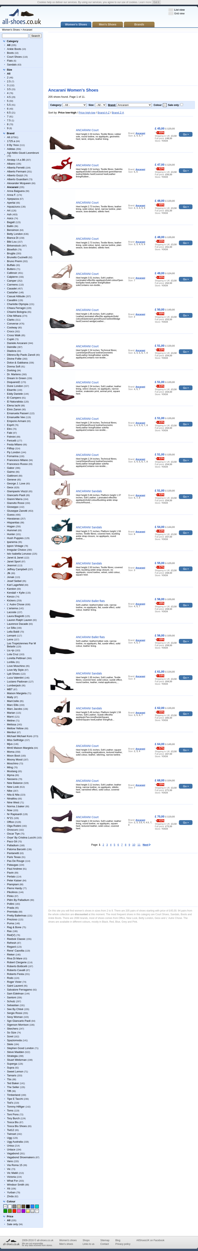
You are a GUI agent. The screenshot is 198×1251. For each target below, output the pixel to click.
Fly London (13, 452)
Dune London (15, 386)
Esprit (10, 425)
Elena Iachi (13, 405)
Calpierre (12, 276)
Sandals (12, 64)
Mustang (12, 771)
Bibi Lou (12, 241)
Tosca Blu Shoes (17, 1126)
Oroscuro (12, 829)
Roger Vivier (14, 981)
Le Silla (11, 627)
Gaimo (11, 471)
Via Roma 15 (14, 1165)
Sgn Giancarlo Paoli (19, 1020)
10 (133, 844)
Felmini (11, 436)
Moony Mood (14, 759)
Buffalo (11, 265)
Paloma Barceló (16, 849)
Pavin (10, 872)
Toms (10, 1110)
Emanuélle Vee (16, 417)
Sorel (10, 1036)
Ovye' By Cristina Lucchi (21, 837)
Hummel (12, 530)
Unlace (11, 1149)
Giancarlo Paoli (16, 495)
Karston (11, 588)
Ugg (9, 1137)
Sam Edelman (15, 993)
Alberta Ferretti (16, 167)
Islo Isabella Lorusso (19, 553)
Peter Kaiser (14, 880)
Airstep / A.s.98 (16, 159)
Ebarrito (11, 389)
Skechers (12, 1028)
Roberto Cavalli (16, 970)
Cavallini (12, 300)
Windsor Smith (15, 1184)
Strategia (12, 1055)
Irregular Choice (16, 549)
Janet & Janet (15, 557)
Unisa (10, 1145)
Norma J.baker (15, 806)
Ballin (10, 226)
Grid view (179, 13)
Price (10, 1216)
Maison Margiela (16, 693)
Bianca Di (12, 237)
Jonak (10, 577)
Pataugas (12, 864)
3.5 (9, 89)
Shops (86, 1240)
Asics (10, 218)
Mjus (10, 743)
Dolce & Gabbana (17, 362)
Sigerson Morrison (18, 1024)
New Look (13, 786)
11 (138, 844)
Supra (10, 1067)
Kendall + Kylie (16, 592)
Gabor (10, 467)
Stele (10, 1044)
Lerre (10, 639)
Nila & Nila (13, 794)
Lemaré (11, 635)
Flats (10, 60)
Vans (10, 1161)
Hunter (11, 534)
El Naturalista (15, 401)
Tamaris (11, 1075)
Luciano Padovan (17, 681)
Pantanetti (13, 853)
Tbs (9, 1079)
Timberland (13, 1094)
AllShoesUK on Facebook (150, 1240)
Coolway (12, 327)
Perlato (11, 876)
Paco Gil (12, 841)
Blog (117, 1240)
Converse (12, 323)
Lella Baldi (13, 631)
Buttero (11, 269)
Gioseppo (12, 506)
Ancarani (27, 29)
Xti (8, 1188)
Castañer (12, 292)
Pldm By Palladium (18, 899)
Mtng (10, 767)
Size (9, 69)
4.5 (9, 97)
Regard (11, 946)
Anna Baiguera (16, 191)
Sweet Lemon (15, 1071)
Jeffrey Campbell (17, 569)
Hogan (11, 526)
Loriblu (11, 662)
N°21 (10, 818)
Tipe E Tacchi (15, 1098)
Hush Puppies (15, 538)
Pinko (10, 896)
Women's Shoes (11, 29)
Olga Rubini (14, 825)
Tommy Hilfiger (16, 1106)
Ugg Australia (15, 1141)
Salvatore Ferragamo (19, 989)
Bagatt (11, 222)
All (8, 137)
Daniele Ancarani (17, 343)
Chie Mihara (14, 315)
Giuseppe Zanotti (17, 510)
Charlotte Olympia (17, 304)
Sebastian (13, 1005)
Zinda (10, 1196)
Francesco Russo (17, 464)
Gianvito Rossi (15, 503)
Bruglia (11, 253)
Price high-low (87, 112)
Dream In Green (16, 378)
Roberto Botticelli (17, 966)
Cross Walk (14, 335)
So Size (11, 1032)
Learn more (145, 2)
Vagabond (13, 1153)
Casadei (12, 288)
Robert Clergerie (16, 962)
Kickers (11, 600)
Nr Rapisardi (14, 814)
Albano (11, 163)
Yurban (11, 1192)
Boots (10, 52)
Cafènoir (12, 272)
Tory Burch (13, 1118)
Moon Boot (13, 755)
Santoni (11, 997)
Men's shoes (66, 1244)
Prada (10, 907)
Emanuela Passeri (18, 413)
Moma (10, 751)
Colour (11, 1201)
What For (12, 1180)
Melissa (11, 724)
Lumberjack (14, 685)
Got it (156, 2)
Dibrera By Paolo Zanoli (21, 354)
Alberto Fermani (16, 171)
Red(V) (11, 935)
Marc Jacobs (14, 708)
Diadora (11, 350)
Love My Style (15, 669)
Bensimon (13, 230)
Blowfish (12, 249)
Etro (9, 428)
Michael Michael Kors (19, 736)
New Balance (15, 782)
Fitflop (10, 448)
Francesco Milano (17, 460)
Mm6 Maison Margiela (20, 747)
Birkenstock (14, 245)
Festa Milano (14, 444)
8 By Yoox (13, 145)
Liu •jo (10, 650)
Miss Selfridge (15, 740)
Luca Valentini (15, 677)
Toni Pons (13, 1114)
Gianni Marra (14, 499)
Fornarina (12, 456)
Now (9, 810)
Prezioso (12, 919)
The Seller (13, 1087)
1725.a (11, 141)
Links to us (88, 1244)
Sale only (12, 1224)
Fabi (9, 432)
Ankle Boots (14, 48)
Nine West (13, 802)
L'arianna (12, 608)
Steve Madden (15, 1052)
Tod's (10, 1102)
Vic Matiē (12, 1172)
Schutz (11, 1001)
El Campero (14, 397)
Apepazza (13, 198)
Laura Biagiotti (15, 616)
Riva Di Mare (14, 958)
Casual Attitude (16, 296)
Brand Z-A (118, 112)
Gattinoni (12, 475)
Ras (9, 931)
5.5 (9, 104)
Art (8, 210)
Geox (10, 487)
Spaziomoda (14, 1040)
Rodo (10, 977)
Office (10, 821)
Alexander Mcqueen (19, 183)
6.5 (9, 112)
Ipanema (12, 542)
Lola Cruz (12, 654)
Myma (10, 775)
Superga (12, 1063)
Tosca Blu (12, 1122)
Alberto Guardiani (17, 179)
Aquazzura (13, 206)
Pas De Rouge (15, 860)
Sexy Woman (15, 1016)
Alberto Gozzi (15, 175)
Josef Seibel (14, 581)
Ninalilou (12, 798)
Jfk (8, 573)
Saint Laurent (15, 985)
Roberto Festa (15, 974)
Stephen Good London (20, 1048)
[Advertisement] (81, 59)
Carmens (12, 284)
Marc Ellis (12, 704)
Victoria (11, 1176)
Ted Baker (13, 1083)
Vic (9, 1169)
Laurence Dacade (17, 623)
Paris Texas (14, 857)
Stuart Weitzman (17, 1059)
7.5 (9, 120)
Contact (104, 1244)
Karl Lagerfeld (15, 584)
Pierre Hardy (14, 888)
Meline (11, 720)
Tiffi (9, 1091)
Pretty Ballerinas (16, 915)
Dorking (11, 370)
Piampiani (13, 884)
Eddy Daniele (15, 393)
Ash (9, 214)
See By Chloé (15, 1009)
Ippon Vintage (15, 545)
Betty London (15, 233)
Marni (10, 716)
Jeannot (11, 565)
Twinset (11, 1133)
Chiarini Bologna (16, 311)
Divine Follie (14, 358)
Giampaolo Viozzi (17, 491)
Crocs (10, 331)
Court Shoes (14, 56)
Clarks (11, 319)
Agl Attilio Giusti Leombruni (23, 152)
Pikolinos (12, 892)
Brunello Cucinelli (17, 257)
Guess (11, 514)
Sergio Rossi (14, 1013)
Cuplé (10, 339)
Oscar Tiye (13, 833)
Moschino (12, 763)
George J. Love (16, 483)
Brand (11, 133)
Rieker (11, 954)
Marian (11, 712)
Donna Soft (13, 366)
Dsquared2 (13, 382)
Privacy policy (122, 1244)
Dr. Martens (14, 374)
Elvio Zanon (14, 409)
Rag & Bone (14, 927)
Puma (10, 923)
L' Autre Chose (15, 604)
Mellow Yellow (15, 728)
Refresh (11, 942)
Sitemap (104, 1240)
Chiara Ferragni (16, 308)
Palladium (13, 845)
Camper (11, 280)
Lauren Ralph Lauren (19, 619)
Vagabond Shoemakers (21, 1157)
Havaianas (13, 518)
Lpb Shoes (13, 673)
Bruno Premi (14, 261)
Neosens (12, 779)
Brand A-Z (104, 112)
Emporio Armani (16, 421)
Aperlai (11, 202)
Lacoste (11, 612)
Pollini (10, 903)
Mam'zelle (13, 701)
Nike (9, 790)
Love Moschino (16, 665)
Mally (10, 697)
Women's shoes (68, 1240)
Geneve (11, 479)
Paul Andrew (14, 868)
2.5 (9, 81)
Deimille (11, 347)
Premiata (12, 911)
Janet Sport (14, 561)
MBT (10, 689)
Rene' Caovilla (15, 950)
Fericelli (11, 440)
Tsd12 (10, 1130)
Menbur (11, 732)
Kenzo (11, 596)
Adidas (11, 148)
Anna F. (11, 194)
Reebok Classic (16, 938)
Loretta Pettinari (16, 658)
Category (12, 41)
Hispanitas (13, 522)
